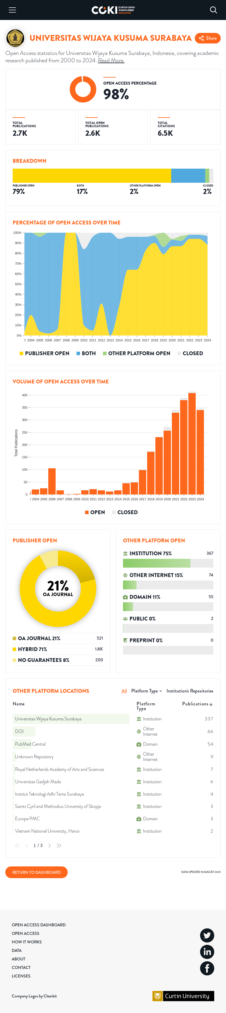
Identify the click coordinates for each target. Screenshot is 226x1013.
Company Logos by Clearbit (34, 996)
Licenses (21, 976)
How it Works (27, 942)
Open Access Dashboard (39, 925)
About (18, 959)
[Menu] (12, 10)
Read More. (111, 60)
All (124, 690)
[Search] (214, 10)
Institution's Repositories (190, 690)
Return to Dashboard (36, 872)
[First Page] (17, 845)
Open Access (25, 933)
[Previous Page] (26, 845)
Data (16, 950)
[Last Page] (59, 845)
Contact (21, 967)
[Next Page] (49, 845)
